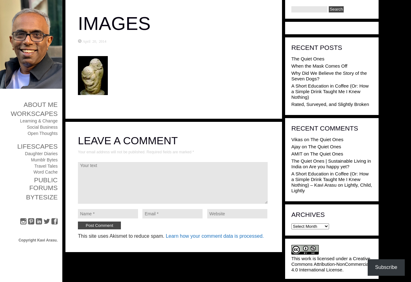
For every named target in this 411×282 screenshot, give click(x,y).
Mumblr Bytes (44, 159)
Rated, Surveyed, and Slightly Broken (330, 104)
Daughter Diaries (41, 153)
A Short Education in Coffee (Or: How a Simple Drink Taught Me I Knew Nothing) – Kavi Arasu (330, 179)
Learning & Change (39, 120)
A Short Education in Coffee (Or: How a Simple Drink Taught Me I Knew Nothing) (330, 91)
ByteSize (42, 197)
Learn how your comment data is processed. (215, 236)
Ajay (295, 146)
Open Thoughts (43, 133)
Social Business (42, 127)
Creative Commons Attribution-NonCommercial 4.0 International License (330, 264)
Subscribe (386, 267)
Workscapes (34, 113)
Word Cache (45, 172)
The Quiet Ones (307, 58)
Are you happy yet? (329, 166)
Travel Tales (46, 166)
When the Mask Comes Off (319, 66)
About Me (41, 104)
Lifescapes (37, 146)
